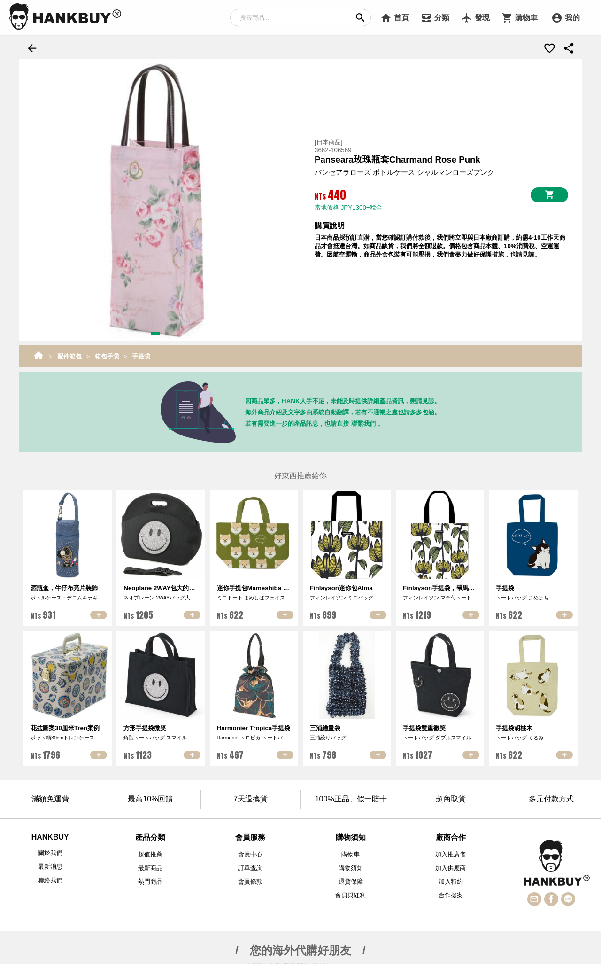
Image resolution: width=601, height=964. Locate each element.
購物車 (350, 853)
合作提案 (451, 894)
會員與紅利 (350, 894)
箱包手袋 (107, 354)
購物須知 (351, 867)
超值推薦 (150, 853)
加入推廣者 (450, 853)
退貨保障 (351, 880)
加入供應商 (450, 867)
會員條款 (250, 880)
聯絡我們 (50, 879)
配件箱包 (69, 354)
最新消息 (50, 865)
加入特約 (451, 880)
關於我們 (50, 851)
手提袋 (141, 354)
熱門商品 (150, 880)
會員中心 (250, 853)
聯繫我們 (363, 422)
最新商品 (150, 867)
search (360, 17)
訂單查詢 (250, 867)
